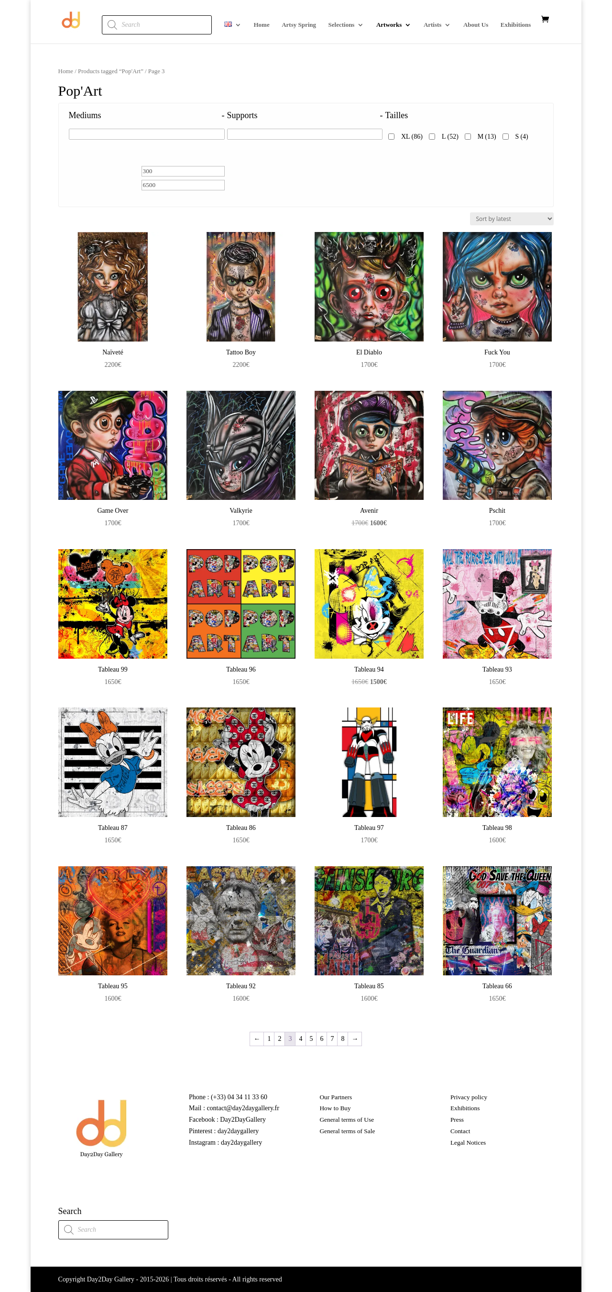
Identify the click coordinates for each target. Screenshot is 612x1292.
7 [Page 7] (332, 1038)
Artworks (389, 25)
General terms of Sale (347, 1131)
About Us (475, 25)
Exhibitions (516, 25)
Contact (460, 1131)
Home (261, 25)
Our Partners (335, 1097)
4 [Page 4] (300, 1038)
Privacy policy (468, 1097)
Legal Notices (468, 1142)
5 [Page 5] (311, 1038)
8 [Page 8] (342, 1038)
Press (457, 1119)
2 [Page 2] (279, 1038)
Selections (341, 25)
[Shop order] (512, 218)
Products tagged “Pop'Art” (110, 71)
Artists (433, 25)
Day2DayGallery (243, 1119)
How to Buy (334, 1108)
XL (412, 136)
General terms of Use (346, 1119)
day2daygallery (238, 1131)
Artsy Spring (299, 25)
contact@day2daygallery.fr (242, 1108)
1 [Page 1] (269, 1038)
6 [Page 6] (321, 1038)
